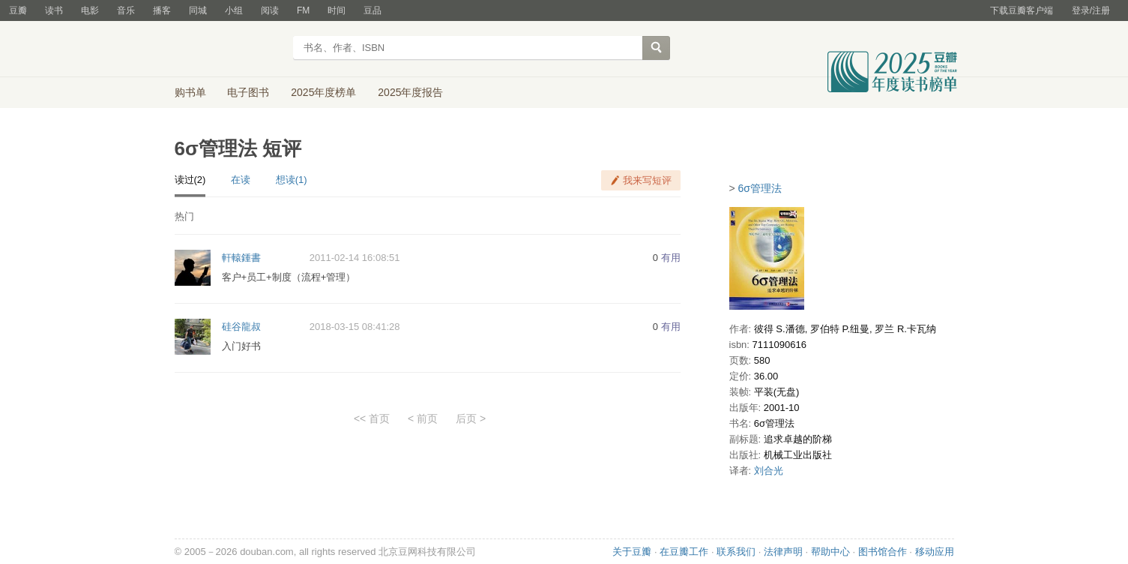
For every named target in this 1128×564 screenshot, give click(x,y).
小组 (234, 10)
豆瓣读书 (229, 49)
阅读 (270, 10)
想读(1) (291, 179)
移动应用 (934, 551)
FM (303, 10)
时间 (337, 10)
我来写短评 (647, 180)
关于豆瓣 (631, 551)
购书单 (190, 92)
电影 (90, 10)
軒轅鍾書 (241, 257)
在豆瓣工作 (684, 551)
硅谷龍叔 (241, 326)
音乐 (126, 10)
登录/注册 (1091, 10)
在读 (240, 179)
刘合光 (768, 470)
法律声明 (783, 551)
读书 (54, 10)
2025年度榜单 (323, 92)
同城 (198, 10)
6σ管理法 (760, 188)
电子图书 (248, 92)
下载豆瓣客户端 (1021, 10)
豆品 (372, 10)
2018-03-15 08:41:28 (355, 326)
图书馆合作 (882, 551)
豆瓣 (18, 10)
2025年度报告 (410, 92)
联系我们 (736, 551)
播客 (162, 10)
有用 (671, 257)
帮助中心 (830, 551)
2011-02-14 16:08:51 (355, 257)
